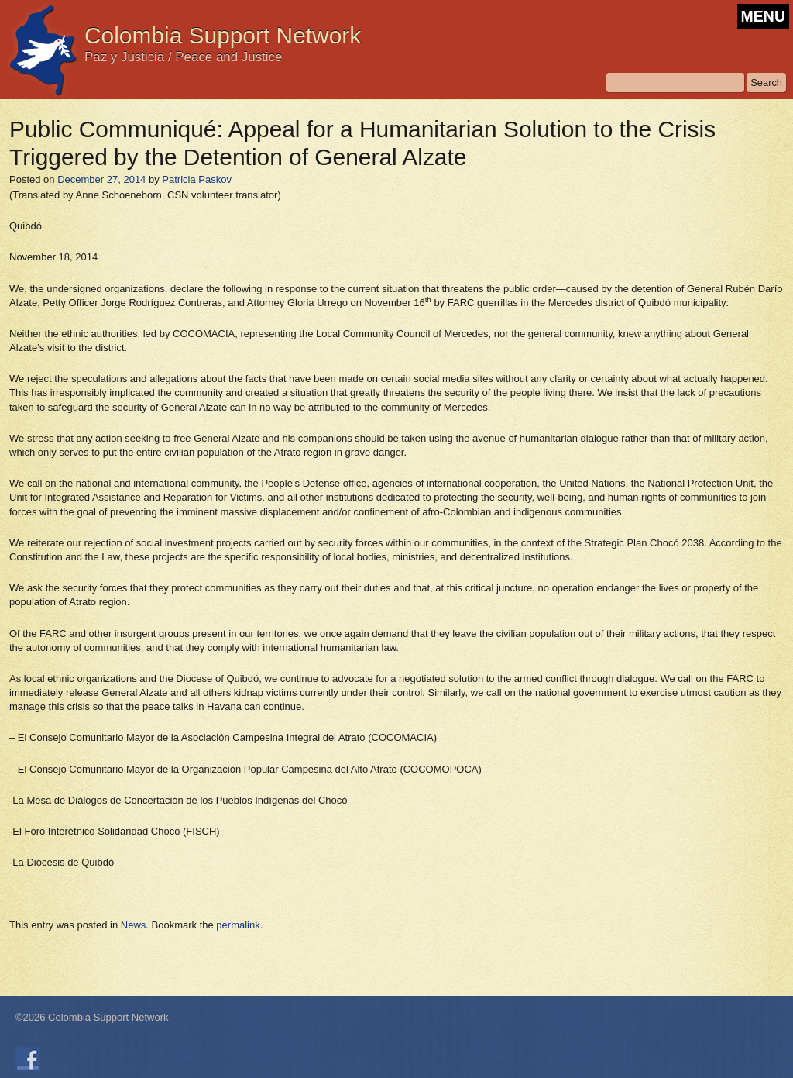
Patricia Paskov (197, 179)
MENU (763, 16)
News (133, 925)
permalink (237, 925)
